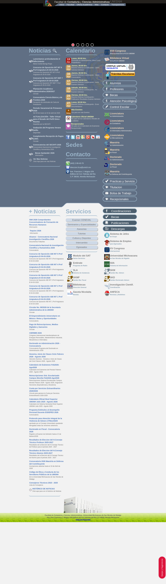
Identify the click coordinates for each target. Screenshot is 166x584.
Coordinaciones (121, 211)
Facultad (70, 4)
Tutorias (82, 233)
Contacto (105, 4)
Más (96, 4)
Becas (115, 217)
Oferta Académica (84, 4)
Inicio (62, 4)
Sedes (74, 145)
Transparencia (117, 4)
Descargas (118, 229)
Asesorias (82, 229)
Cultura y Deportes (81, 238)
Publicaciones (120, 223)
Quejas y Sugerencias (162, 567)
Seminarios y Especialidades (82, 224)
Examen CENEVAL (81, 220)
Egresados (81, 247)
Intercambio (82, 242)
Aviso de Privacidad (83, 520)
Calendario (80, 50)
